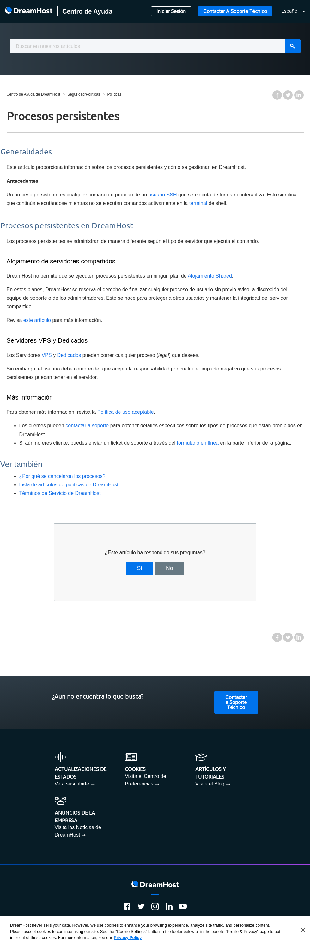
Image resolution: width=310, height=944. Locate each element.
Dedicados (69, 355)
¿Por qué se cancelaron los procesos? (62, 476)
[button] (289, 11)
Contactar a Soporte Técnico (235, 12)
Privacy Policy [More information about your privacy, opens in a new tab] (128, 937)
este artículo (37, 320)
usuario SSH (163, 194)
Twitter (288, 95)
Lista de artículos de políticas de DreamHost (69, 484)
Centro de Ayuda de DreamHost (33, 94)
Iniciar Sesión (171, 12)
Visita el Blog (209, 783)
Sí (140, 568)
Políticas (114, 94)
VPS (47, 355)
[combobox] (155, 46)
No (169, 568)
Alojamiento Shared (210, 276)
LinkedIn (299, 95)
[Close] (303, 930)
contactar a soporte (87, 425)
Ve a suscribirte (72, 783)
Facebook (277, 95)
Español (290, 11)
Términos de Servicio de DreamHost (60, 493)
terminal (198, 203)
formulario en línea (198, 443)
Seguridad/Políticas (83, 94)
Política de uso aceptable (125, 412)
